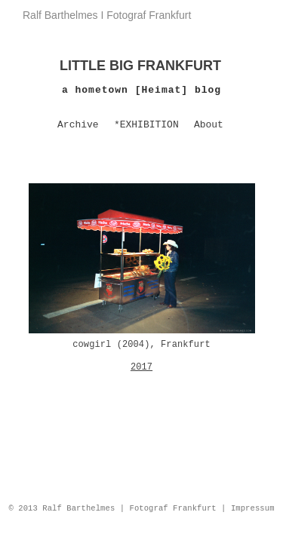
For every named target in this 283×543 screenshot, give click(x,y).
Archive (78, 124)
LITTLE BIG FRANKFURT (140, 65)
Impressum (253, 508)
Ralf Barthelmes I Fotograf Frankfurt (107, 15)
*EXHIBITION (146, 124)
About (208, 124)
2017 (141, 367)
